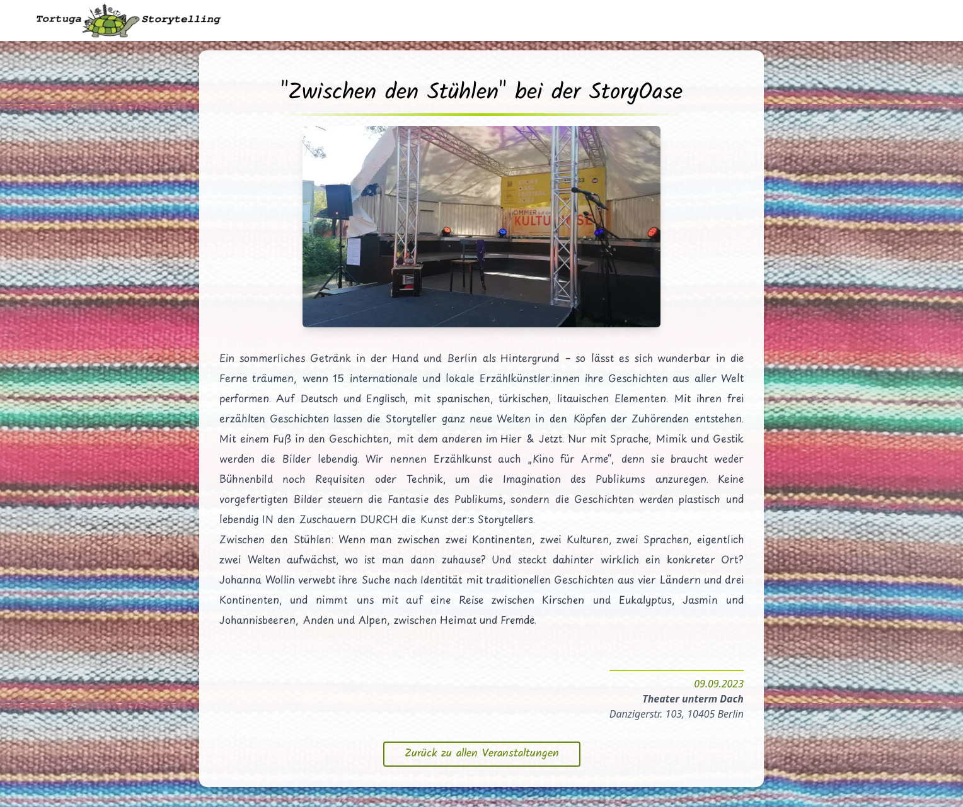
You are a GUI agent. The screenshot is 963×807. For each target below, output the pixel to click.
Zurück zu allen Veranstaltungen (482, 754)
